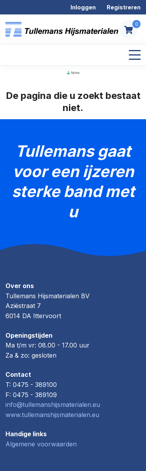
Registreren (124, 7)
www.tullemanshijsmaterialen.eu (52, 415)
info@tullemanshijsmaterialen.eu (52, 404)
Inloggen (83, 7)
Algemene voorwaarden (41, 444)
